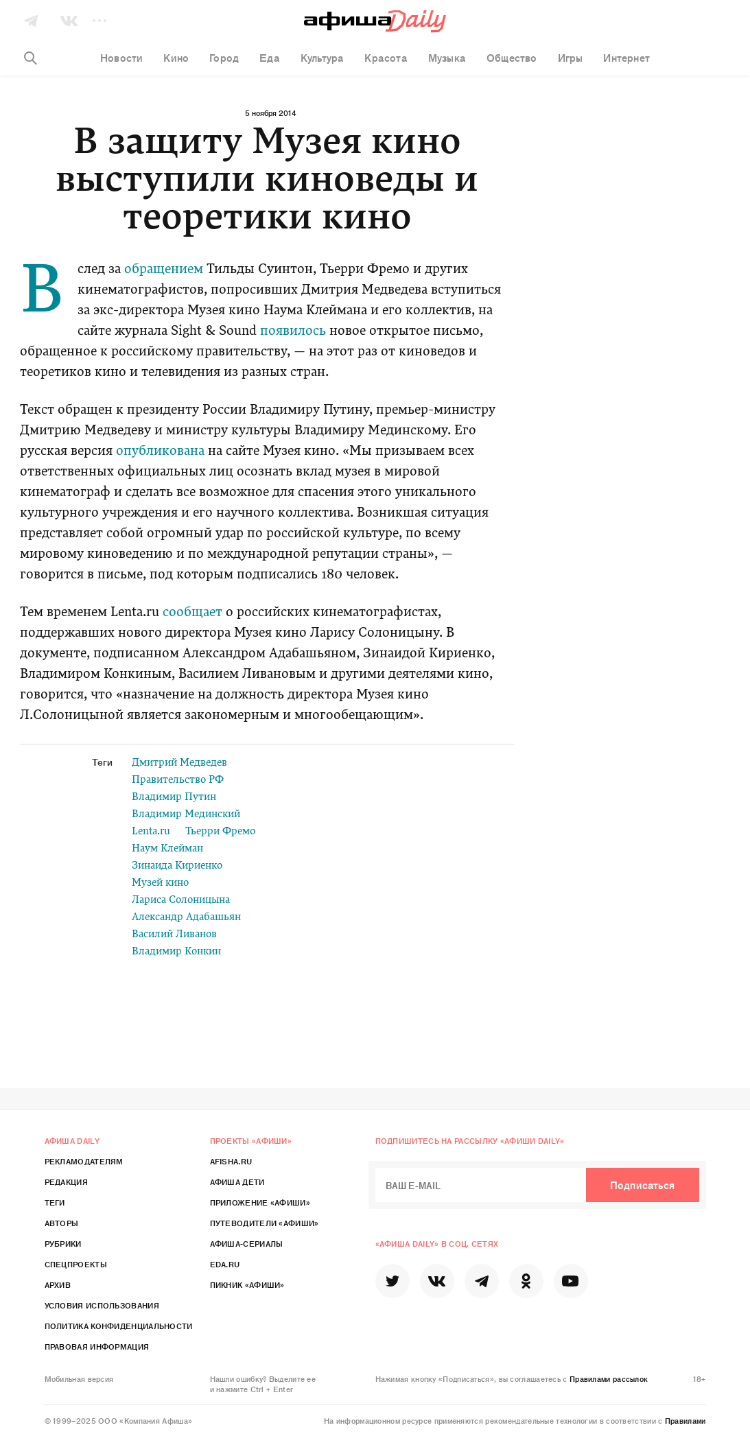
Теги (55, 1202)
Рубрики (63, 1243)
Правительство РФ (178, 780)
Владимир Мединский (186, 815)
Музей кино (160, 883)
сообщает (190, 613)
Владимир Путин (174, 797)
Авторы (62, 1222)
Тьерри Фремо (220, 832)
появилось (293, 331)
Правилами (685, 1420)
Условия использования (102, 1305)
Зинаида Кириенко (177, 866)
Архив (58, 1284)
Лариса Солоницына (181, 900)
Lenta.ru (151, 832)
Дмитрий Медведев (179, 763)
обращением (163, 270)
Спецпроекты (76, 1264)
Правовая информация (97, 1346)
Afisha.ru (231, 1161)
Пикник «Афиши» (247, 1284)
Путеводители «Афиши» (264, 1222)
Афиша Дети (237, 1181)
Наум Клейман (167, 849)
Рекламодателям (84, 1161)
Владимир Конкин (176, 952)
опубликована (160, 451)
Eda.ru (225, 1264)
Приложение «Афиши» (260, 1202)
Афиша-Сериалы (246, 1243)
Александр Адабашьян (186, 918)
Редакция (66, 1181)
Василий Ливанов (174, 935)
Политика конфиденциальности (119, 1325)
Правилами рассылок (609, 1378)
